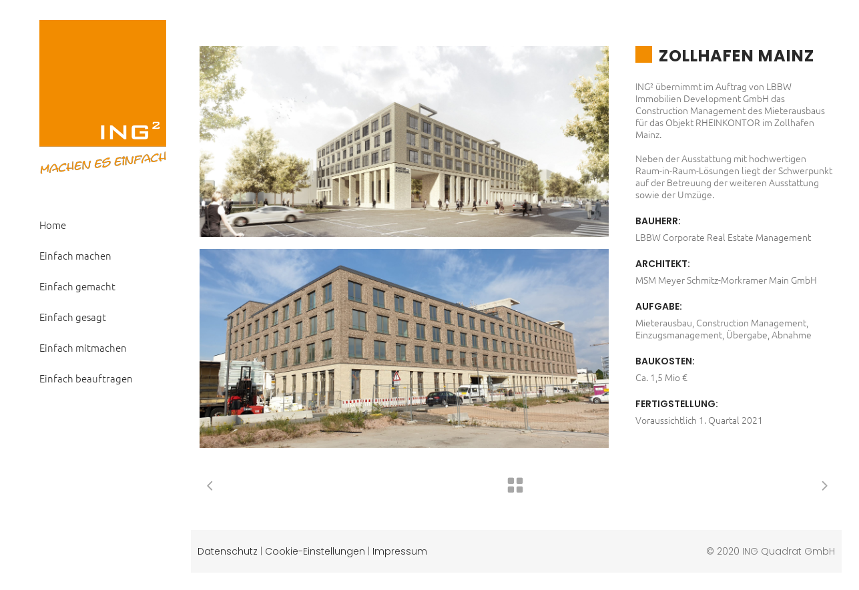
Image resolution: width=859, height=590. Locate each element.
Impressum (399, 551)
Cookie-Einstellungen (315, 551)
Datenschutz (228, 551)
